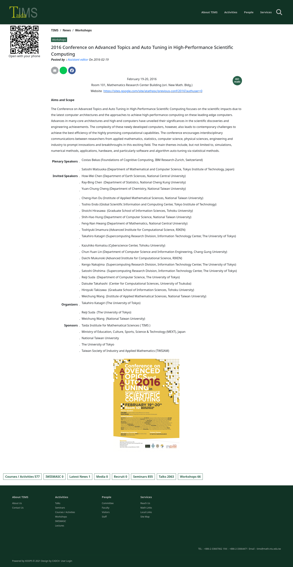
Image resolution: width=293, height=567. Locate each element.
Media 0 (102, 477)
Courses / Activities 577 (22, 477)
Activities (230, 12)
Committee (108, 520)
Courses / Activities (65, 529)
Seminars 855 (143, 477)
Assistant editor (78, 60)
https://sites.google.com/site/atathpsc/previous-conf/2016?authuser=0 (153, 91)
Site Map (144, 534)
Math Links (146, 525)
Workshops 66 (190, 477)
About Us (17, 520)
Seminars (60, 525)
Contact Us (18, 525)
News (67, 30)
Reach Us (145, 520)
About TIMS (209, 12)
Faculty (105, 525)
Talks (57, 520)
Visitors (106, 529)
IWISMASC (60, 538)
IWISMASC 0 (54, 477)
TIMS (54, 30)
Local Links (146, 529)
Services (266, 12)
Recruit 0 (120, 477)
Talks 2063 (166, 477)
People (249, 12)
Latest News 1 (80, 477)
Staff (104, 534)
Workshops (83, 30)
